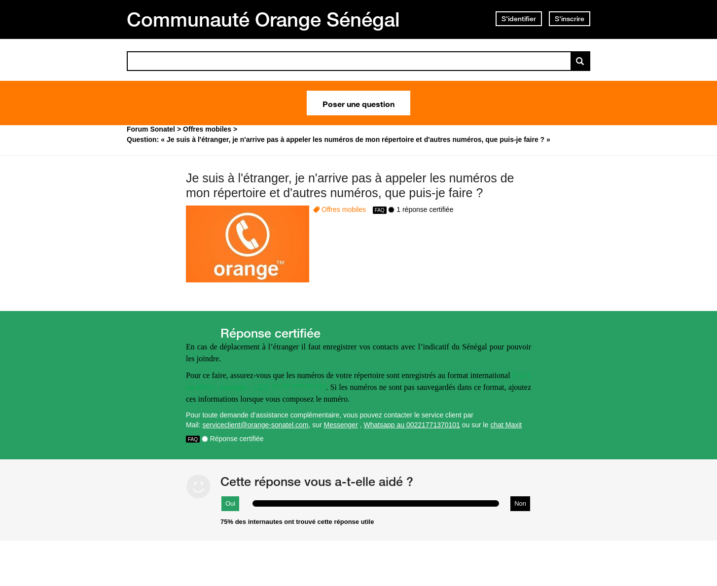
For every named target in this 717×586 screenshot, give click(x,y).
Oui (230, 503)
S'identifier (519, 18)
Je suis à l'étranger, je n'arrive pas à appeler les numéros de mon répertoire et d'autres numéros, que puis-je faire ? (350, 185)
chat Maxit (506, 425)
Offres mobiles (344, 209)
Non (520, 503)
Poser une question (358, 103)
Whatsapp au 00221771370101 (412, 425)
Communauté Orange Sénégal (263, 19)
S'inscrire (569, 18)
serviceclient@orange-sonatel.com (255, 425)
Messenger (341, 425)
